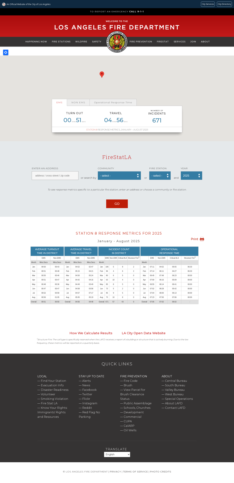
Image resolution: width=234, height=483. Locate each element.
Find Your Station (53, 380)
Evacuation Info (52, 385)
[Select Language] (117, 454)
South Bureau (175, 385)
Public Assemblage (138, 403)
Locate (5, 52)
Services (180, 41)
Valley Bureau (175, 389)
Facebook (89, 389)
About (205, 41)
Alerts (86, 380)
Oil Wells (130, 430)
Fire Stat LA (49, 403)
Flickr (86, 398)
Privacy (115, 471)
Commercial (133, 416)
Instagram (89, 403)
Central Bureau (176, 380)
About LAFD (174, 403)
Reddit (87, 407)
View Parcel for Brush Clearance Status (132, 394)
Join (193, 41)
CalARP (129, 425)
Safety (96, 41)
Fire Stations (61, 41)
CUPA (128, 421)
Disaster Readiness (54, 389)
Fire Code (131, 380)
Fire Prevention (141, 41)
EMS (59, 102)
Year (184, 168)
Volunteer (48, 394)
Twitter (87, 394)
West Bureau (174, 394)
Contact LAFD (175, 407)
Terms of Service (135, 471)
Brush (128, 385)
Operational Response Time (113, 102)
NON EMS (78, 102)
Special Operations (179, 398)
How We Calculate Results (90, 333)
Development (134, 412)
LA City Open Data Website (144, 333)
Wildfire (81, 41)
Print (197, 238)
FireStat (163, 41)
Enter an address (45, 168)
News (86, 385)
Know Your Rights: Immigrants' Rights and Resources (52, 412)
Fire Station (158, 168)
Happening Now (36, 41)
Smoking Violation (54, 398)
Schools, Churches (137, 407)
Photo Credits (160, 471)
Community (106, 168)
